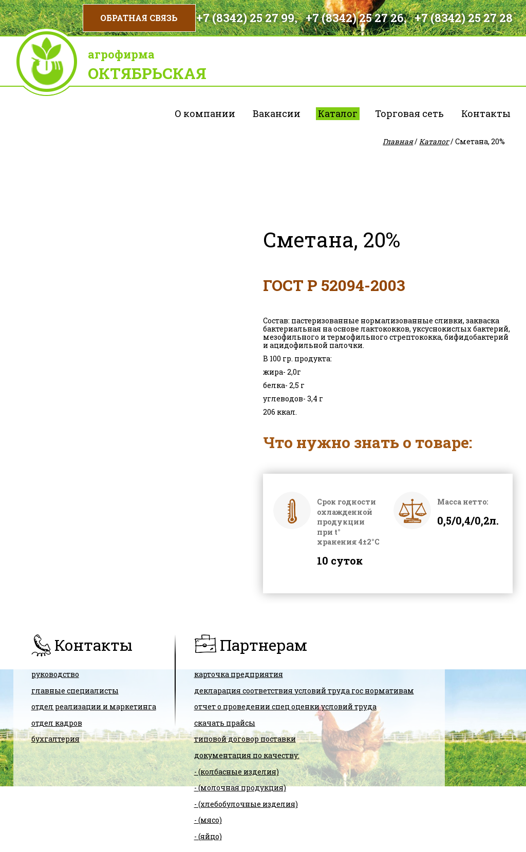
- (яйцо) (208, 836)
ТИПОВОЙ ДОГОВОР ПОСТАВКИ (245, 739)
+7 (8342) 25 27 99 (245, 17)
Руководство (55, 674)
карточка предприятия (238, 674)
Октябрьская (147, 73)
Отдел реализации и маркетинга (93, 706)
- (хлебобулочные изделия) (246, 804)
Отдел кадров (56, 723)
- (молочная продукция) (240, 787)
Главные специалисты (75, 690)
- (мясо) (208, 820)
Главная (398, 141)
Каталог (338, 113)
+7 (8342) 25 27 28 (464, 17)
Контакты (486, 113)
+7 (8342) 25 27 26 (355, 17)
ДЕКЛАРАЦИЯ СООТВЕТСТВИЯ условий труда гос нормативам (304, 690)
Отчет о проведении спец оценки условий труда (285, 706)
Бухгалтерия (55, 739)
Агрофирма (121, 54)
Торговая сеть (409, 113)
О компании (205, 113)
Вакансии (276, 113)
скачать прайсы (224, 723)
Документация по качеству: (246, 755)
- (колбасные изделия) (236, 772)
